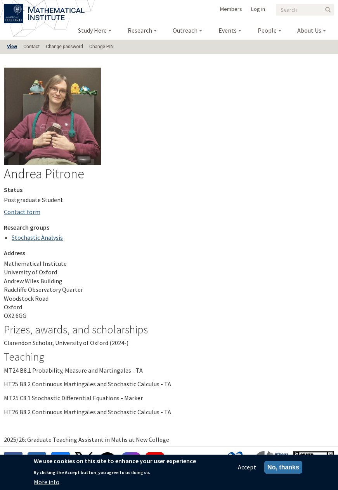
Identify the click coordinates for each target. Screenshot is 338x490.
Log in (258, 8)
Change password (64, 46)
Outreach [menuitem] (185, 30)
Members (231, 8)
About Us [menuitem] (309, 30)
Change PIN (101, 46)
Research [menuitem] (140, 30)
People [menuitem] (267, 30)
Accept (247, 468)
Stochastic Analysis (37, 237)
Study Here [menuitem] (92, 30)
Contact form (22, 212)
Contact (31, 46)
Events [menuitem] (227, 30)
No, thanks (283, 468)
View (12, 46)
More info (46, 483)
